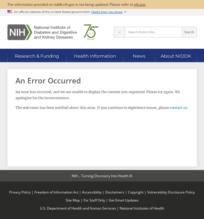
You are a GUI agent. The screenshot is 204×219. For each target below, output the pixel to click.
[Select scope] (119, 32)
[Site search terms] (153, 32)
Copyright (135, 192)
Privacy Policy (20, 192)
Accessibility (92, 192)
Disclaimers (114, 192)
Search (189, 32)
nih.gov (139, 4)
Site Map (73, 200)
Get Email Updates (124, 200)
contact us (178, 107)
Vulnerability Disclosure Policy (171, 192)
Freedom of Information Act (56, 192)
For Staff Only (94, 200)
